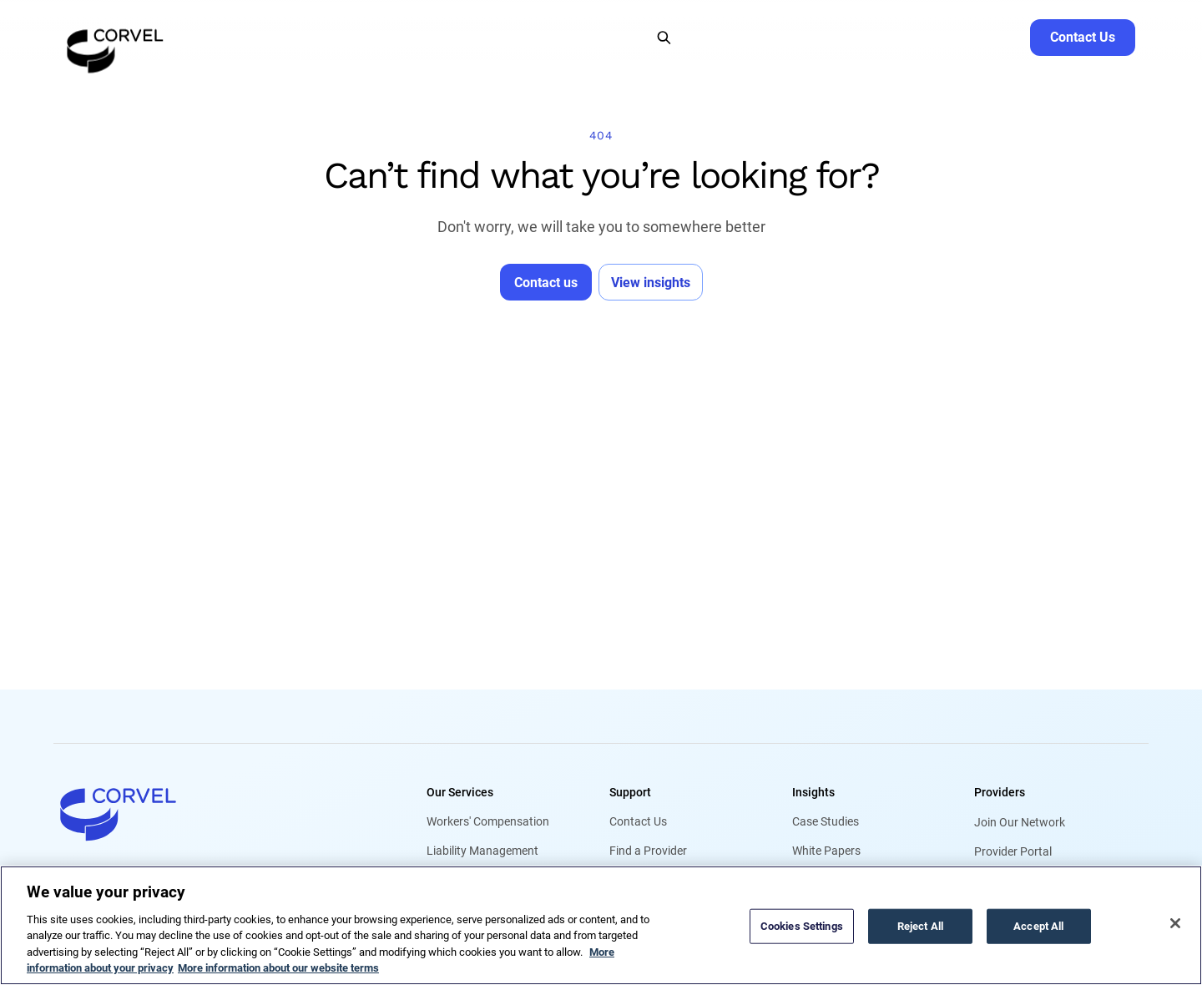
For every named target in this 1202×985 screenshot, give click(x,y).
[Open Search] (664, 37)
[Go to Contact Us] (1082, 36)
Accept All (1038, 926)
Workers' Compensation (488, 822)
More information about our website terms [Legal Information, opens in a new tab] (278, 968)
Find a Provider (648, 851)
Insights (813, 792)
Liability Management (482, 851)
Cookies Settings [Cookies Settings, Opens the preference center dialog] (801, 926)
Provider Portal (1013, 851)
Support (630, 792)
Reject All (920, 926)
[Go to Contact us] (546, 281)
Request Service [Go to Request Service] (973, 36)
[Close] (1175, 923)
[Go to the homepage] (115, 36)
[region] (601, 925)
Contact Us (638, 822)
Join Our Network (1019, 822)
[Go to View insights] (650, 281)
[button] (234, 36)
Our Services (460, 792)
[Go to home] (213, 814)
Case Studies (825, 822)
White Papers (826, 851)
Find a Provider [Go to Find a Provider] (867, 36)
